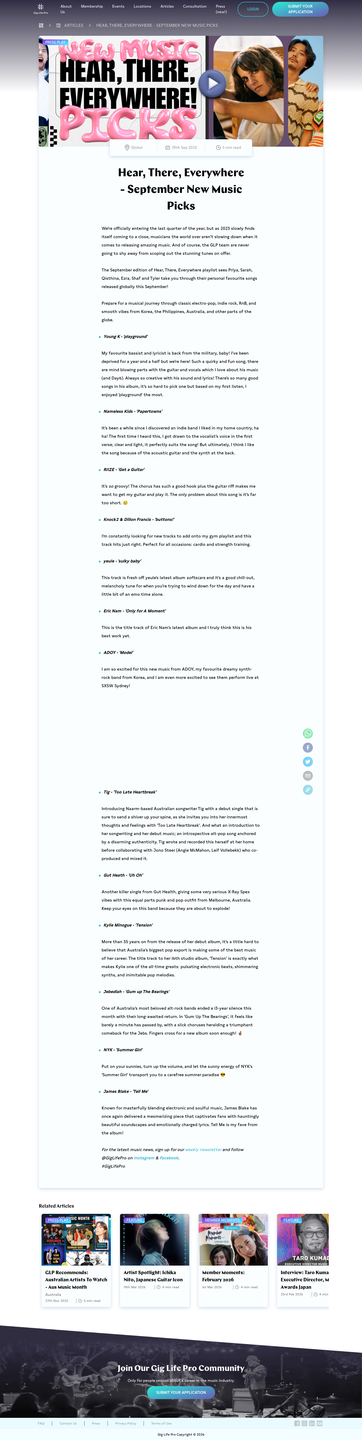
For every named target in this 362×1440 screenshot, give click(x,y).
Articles (167, 6)
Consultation (195, 6)
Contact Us (68, 1423)
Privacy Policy (125, 1423)
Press (96, 1423)
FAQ (41, 1423)
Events (118, 6)
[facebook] (308, 747)
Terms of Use (161, 1423)
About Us (66, 9)
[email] (308, 776)
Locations (142, 6)
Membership (92, 6)
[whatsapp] (308, 733)
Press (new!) (221, 9)
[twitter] (308, 761)
